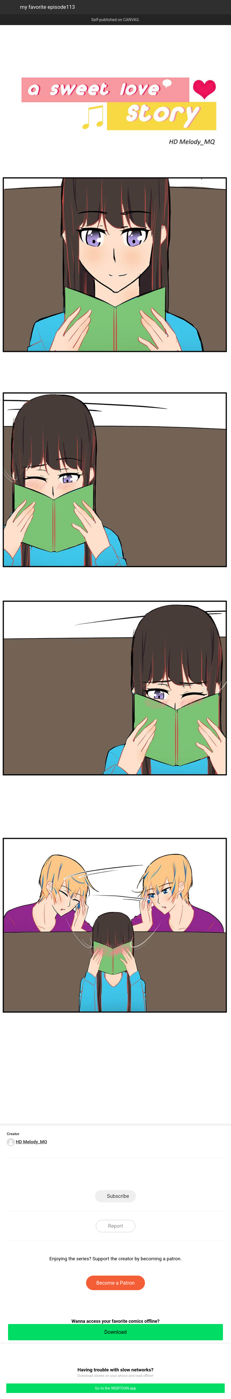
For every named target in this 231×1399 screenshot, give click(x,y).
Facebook (93, 1175)
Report (115, 1226)
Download (115, 1332)
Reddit (161, 1175)
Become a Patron (115, 1283)
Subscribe (118, 1196)
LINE (70, 1175)
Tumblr (138, 1175)
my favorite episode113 (47, 7)
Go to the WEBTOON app (115, 1388)
